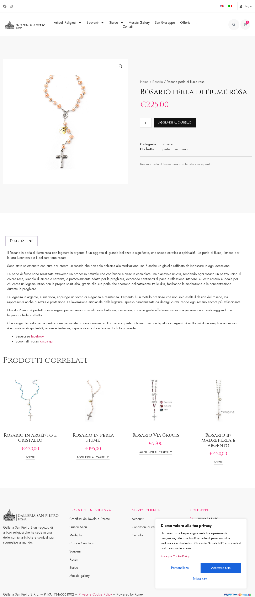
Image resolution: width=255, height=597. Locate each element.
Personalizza (181, 568)
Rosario (157, 81)
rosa (175, 149)
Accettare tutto (201, 579)
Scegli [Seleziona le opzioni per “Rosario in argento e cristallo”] (30, 457)
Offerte (185, 23)
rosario (184, 149)
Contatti (128, 26)
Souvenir (95, 23)
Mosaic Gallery (139, 23)
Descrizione (21, 241)
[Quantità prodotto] (146, 122)
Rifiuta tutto (221, 568)
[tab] (21, 241)
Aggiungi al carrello (175, 122)
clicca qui (47, 341)
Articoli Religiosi (67, 23)
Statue (116, 23)
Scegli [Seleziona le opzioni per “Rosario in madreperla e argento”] (218, 462)
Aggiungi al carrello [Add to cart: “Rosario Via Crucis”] (155, 452)
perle (166, 149)
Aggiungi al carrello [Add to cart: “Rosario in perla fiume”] (93, 457)
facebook (37, 336)
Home (144, 81)
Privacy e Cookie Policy (175, 557)
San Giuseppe (165, 23)
